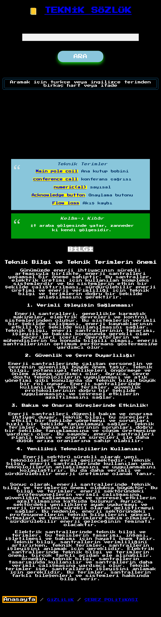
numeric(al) (70, 187)
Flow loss (65, 203)
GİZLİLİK (60, 599)
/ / (70, 600)
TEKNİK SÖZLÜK (88, 10)
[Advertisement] (80, 122)
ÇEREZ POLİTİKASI (111, 599)
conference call (55, 179)
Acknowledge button (58, 195)
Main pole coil (57, 171)
